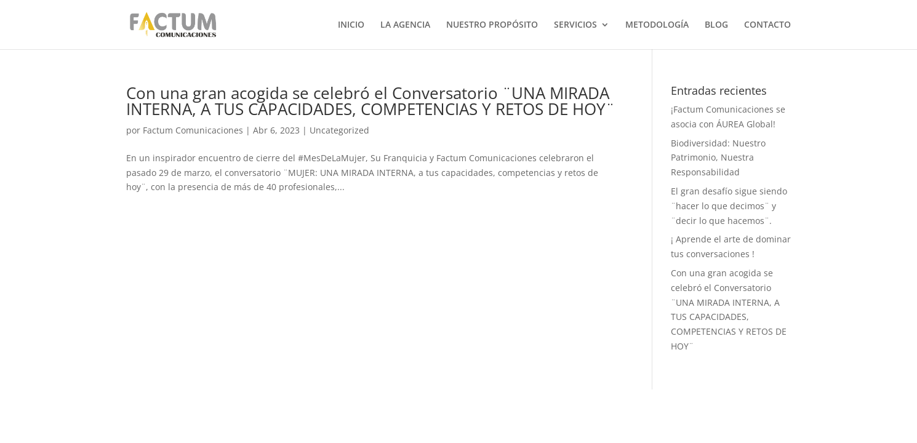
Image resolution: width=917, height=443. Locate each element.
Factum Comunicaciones (193, 130)
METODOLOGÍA (657, 25)
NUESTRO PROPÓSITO (492, 25)
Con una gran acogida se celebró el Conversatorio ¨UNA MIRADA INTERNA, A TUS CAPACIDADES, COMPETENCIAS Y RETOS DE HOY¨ (370, 101)
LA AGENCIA (405, 25)
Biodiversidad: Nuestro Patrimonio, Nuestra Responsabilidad (718, 157)
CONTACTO (767, 25)
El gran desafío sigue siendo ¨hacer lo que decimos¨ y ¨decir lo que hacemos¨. (729, 205)
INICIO (351, 25)
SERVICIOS (575, 25)
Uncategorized (339, 130)
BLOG (716, 25)
